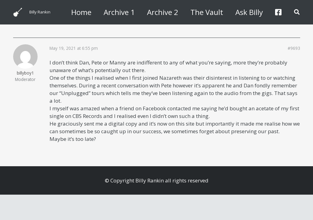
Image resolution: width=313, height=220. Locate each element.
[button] (297, 12)
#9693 (294, 48)
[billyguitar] (17, 12)
